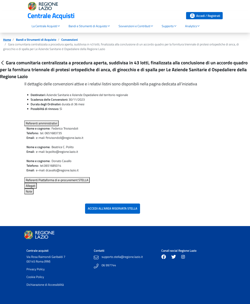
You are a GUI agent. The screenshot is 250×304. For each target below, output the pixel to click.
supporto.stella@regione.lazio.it (122, 256)
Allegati (30, 185)
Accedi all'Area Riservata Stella (112, 208)
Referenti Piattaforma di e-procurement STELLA (57, 180)
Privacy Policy (35, 269)
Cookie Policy (35, 277)
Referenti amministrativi (41, 123)
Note (29, 191)
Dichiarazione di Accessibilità (45, 284)
